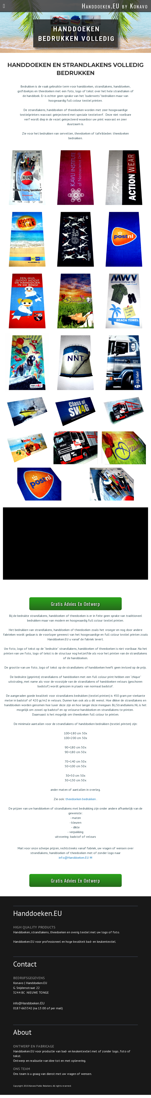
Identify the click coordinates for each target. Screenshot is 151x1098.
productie (48, 1054)
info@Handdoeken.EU (28, 1006)
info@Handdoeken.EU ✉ (75, 859)
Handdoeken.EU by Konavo (115, 6)
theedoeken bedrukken (81, 800)
